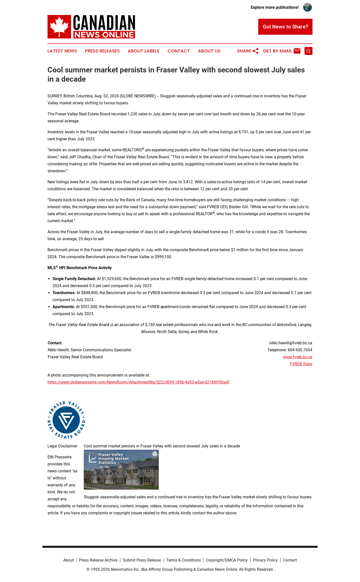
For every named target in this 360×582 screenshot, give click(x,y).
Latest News (62, 51)
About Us (209, 51)
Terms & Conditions (183, 560)
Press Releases (102, 51)
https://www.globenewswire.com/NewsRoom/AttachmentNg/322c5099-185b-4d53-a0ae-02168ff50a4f (139, 382)
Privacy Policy (265, 560)
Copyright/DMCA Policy (227, 560)
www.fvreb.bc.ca (297, 357)
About (68, 560)
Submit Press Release (142, 560)
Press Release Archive (98, 560)
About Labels (144, 51)
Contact (179, 51)
